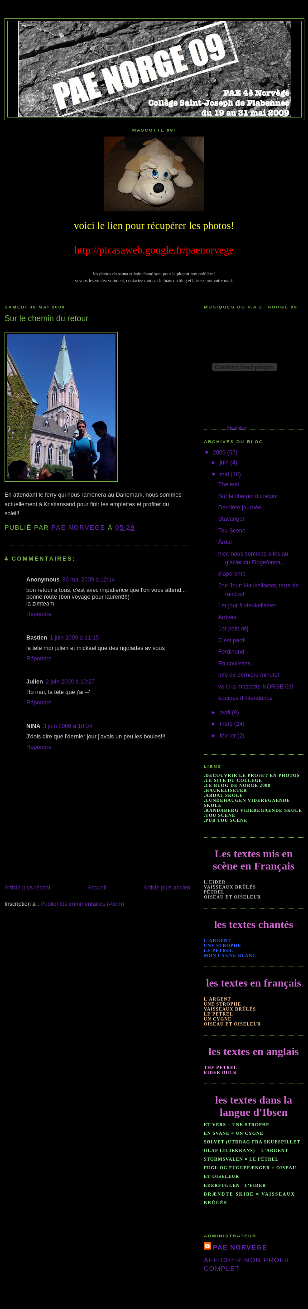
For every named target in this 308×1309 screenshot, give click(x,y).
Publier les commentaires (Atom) (82, 903)
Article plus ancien (167, 887)
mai (225, 474)
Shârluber (236, 427)
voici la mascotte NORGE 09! (256, 686)
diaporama (231, 573)
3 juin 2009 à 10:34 (67, 726)
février (228, 735)
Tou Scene (231, 530)
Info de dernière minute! (248, 674)
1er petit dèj (233, 628)
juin (225, 462)
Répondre (39, 614)
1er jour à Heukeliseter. (248, 605)
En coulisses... (236, 663)
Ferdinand (231, 651)
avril (226, 712)
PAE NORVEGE (240, 1247)
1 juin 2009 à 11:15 (74, 637)
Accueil (96, 887)
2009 (220, 452)
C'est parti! (231, 640)
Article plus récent (27, 887)
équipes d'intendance (245, 697)
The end (229, 484)
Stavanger (231, 518)
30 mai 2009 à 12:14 (89, 579)
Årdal (225, 541)
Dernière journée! (240, 507)
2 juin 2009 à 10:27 (70, 681)
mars (227, 723)
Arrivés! (228, 617)
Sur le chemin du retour (248, 496)
